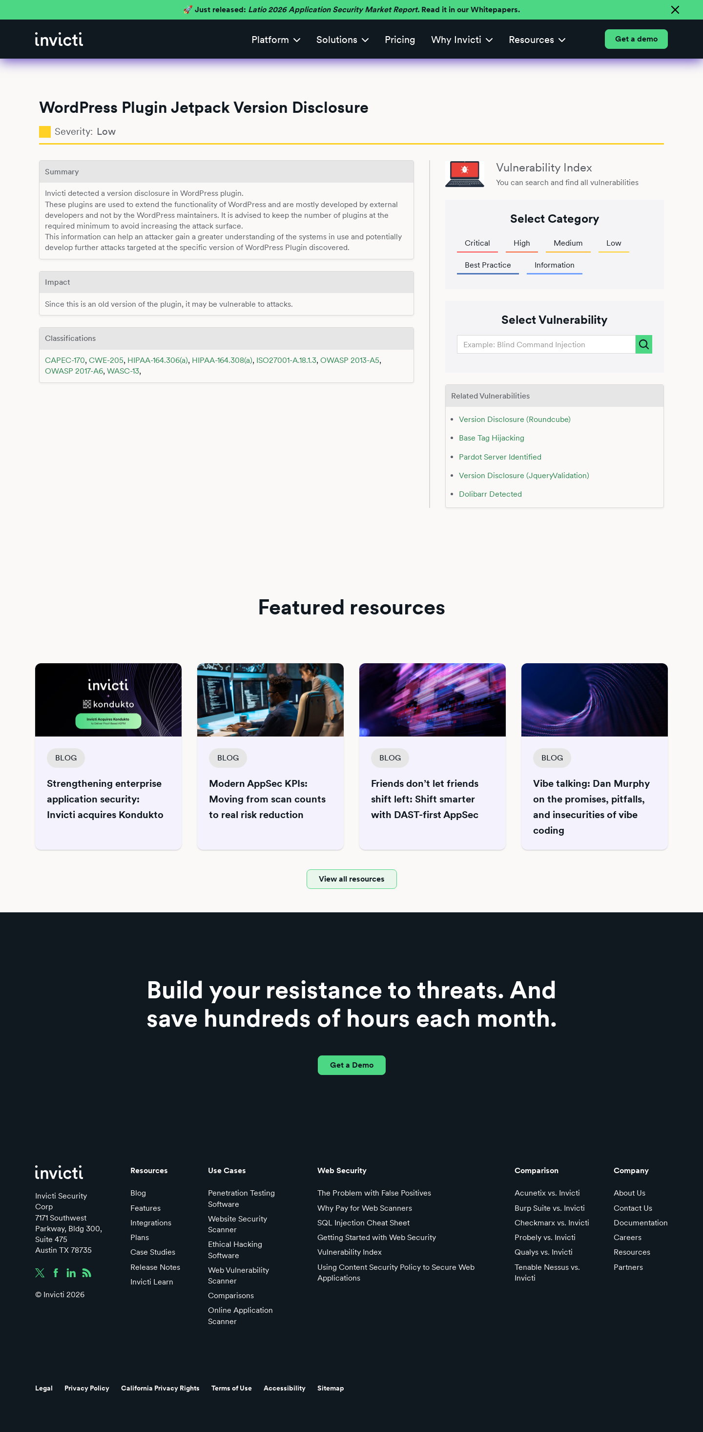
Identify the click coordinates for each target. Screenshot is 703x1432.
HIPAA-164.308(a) (222, 360)
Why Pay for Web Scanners (364, 1208)
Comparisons (231, 1295)
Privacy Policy (86, 1388)
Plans (139, 1237)
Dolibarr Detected (490, 494)
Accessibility (285, 1388)
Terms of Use (231, 1388)
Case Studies (152, 1252)
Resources (632, 1252)
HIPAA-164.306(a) (157, 360)
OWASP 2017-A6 (74, 371)
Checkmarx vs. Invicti (552, 1222)
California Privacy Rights (160, 1388)
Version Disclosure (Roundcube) (515, 419)
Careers (627, 1237)
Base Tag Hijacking (491, 437)
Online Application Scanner (240, 1316)
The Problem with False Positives (374, 1193)
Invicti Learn (151, 1281)
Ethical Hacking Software (235, 1250)
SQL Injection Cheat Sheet (363, 1222)
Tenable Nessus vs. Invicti (547, 1273)
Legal (44, 1388)
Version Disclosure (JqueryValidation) (524, 475)
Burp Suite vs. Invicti (550, 1208)
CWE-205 (106, 360)
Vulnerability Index (349, 1252)
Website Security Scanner (237, 1224)
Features (145, 1208)
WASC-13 (123, 371)
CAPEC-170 (65, 360)
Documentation (641, 1222)
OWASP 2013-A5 (349, 360)
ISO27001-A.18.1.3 (286, 360)
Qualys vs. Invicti (544, 1252)
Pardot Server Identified (500, 457)
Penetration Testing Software (241, 1198)
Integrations (150, 1222)
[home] (59, 39)
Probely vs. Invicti (545, 1237)
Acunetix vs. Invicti (547, 1193)
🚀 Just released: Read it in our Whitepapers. (351, 9)
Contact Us (633, 1208)
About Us (629, 1193)
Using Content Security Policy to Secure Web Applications (396, 1273)
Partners (628, 1267)
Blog (138, 1193)
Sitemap (330, 1388)
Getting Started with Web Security (376, 1237)
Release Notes (155, 1267)
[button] (276, 39)
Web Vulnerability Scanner (238, 1275)
